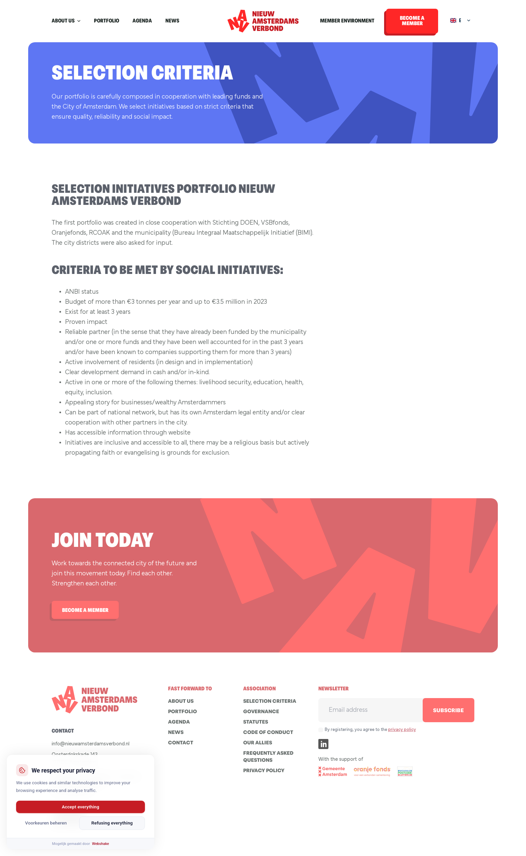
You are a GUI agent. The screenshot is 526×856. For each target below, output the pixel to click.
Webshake (100, 844)
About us (63, 21)
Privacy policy (263, 774)
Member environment (347, 21)
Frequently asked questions (268, 760)
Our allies (257, 746)
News (172, 21)
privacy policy (402, 732)
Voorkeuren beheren (46, 822)
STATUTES (255, 725)
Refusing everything (112, 822)
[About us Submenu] (80, 21)
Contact (180, 746)
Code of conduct (268, 735)
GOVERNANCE (261, 715)
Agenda (142, 21)
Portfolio (106, 21)
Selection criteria (269, 704)
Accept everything (80, 806)
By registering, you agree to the (370, 733)
